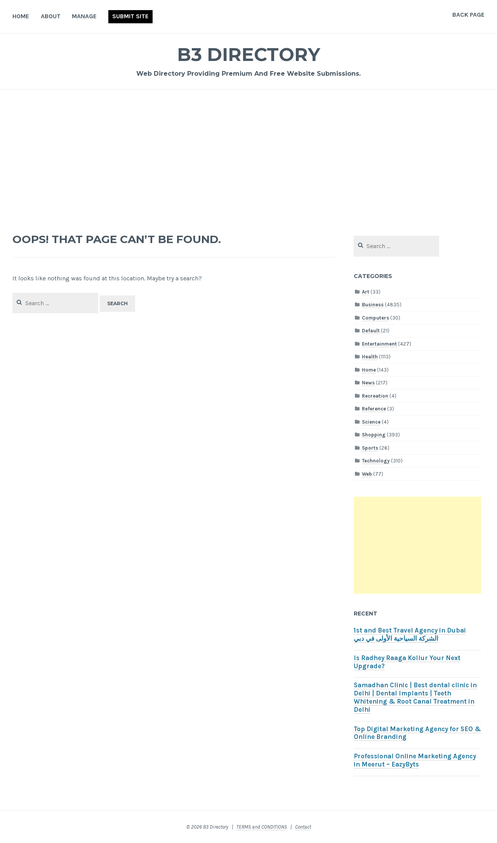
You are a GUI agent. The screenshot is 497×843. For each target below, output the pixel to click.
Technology (376, 461)
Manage (84, 16)
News (368, 383)
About (51, 16)
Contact (303, 827)
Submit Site (130, 16)
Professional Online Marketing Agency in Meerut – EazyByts (415, 760)
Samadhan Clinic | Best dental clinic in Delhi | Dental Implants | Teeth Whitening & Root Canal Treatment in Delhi (415, 697)
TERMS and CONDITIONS (261, 827)
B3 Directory (248, 54)
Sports (370, 448)
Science (371, 422)
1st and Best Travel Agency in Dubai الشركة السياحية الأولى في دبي (410, 634)
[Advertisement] (248, 157)
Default (371, 331)
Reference (374, 409)
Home (20, 16)
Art (365, 292)
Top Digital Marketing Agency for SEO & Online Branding (417, 733)
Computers (375, 318)
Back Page (468, 14)
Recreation (375, 396)
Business (373, 305)
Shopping (374, 435)
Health (370, 357)
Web (367, 474)
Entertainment (379, 344)
